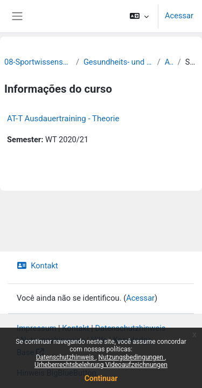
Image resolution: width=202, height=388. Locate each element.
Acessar (179, 15)
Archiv (169, 62)
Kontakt (37, 266)
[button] (139, 16)
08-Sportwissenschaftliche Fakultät (38, 62)
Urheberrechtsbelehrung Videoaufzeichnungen (101, 365)
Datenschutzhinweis (66, 357)
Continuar (101, 378)
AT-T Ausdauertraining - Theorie (63, 118)
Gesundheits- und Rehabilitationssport (118, 62)
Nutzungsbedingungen (132, 357)
